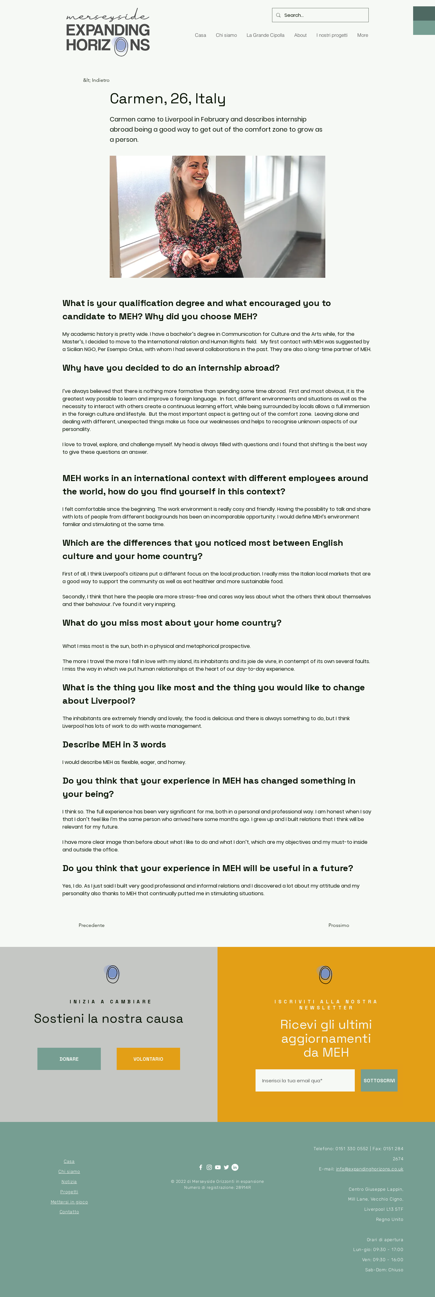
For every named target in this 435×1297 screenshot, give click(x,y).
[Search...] (319, 15)
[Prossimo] (333, 925)
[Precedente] (99, 925)
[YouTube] (217, 1167)
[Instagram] (209, 1167)
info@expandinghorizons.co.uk (370, 1169)
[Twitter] (226, 1167)
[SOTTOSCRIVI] (379, 1080)
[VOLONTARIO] (148, 1059)
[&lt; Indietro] (104, 80)
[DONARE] (69, 1059)
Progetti (69, 1192)
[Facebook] (200, 1167)
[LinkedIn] (234, 1167)
